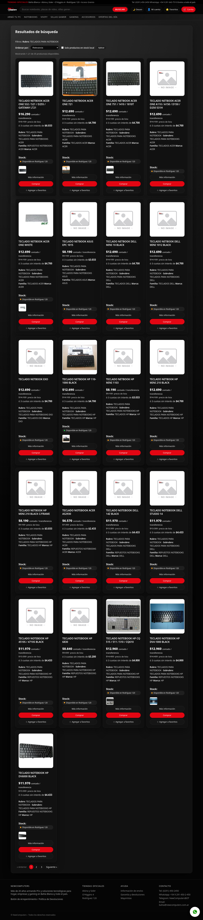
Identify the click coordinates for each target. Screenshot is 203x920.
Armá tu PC (14, 17)
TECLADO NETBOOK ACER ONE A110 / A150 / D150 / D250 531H (165, 104)
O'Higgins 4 (88, 894)
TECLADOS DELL (123, 283)
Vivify (44, 17)
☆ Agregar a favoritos (36, 190)
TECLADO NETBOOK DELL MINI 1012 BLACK (165, 243)
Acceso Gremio (87, 2)
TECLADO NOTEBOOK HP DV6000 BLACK (34, 774)
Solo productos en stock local (77, 47)
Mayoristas (126, 898)
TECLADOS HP (78, 418)
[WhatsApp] (195, 912)
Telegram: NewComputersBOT (174, 898)
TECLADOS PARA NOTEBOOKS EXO (36, 414)
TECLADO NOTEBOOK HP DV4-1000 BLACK (165, 640)
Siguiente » (51, 866)
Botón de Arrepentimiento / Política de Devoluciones (37, 899)
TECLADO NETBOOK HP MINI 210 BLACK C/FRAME (34, 512)
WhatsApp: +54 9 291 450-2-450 (174, 894)
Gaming (74, 17)
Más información (36, 177)
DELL (108, 286)
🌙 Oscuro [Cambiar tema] (137, 9)
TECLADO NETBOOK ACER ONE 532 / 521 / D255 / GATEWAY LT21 (34, 104)
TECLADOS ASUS (79, 279)
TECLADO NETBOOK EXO (33, 379)
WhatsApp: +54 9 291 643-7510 (163, 2)
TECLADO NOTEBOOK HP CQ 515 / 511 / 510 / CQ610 (123, 640)
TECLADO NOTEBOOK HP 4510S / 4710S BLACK (34, 640)
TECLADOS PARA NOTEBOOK (44, 41)
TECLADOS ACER (79, 142)
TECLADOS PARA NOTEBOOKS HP (78, 414)
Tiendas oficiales (18, 2)
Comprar (36, 183)
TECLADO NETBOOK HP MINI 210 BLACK (164, 380)
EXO (21, 421)
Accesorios (88, 17)
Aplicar (101, 48)
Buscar (120, 9)
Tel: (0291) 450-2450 (140, 2)
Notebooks (31, 17)
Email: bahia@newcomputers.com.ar (174, 903)
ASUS (65, 283)
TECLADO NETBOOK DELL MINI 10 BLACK (121, 243)
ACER (34, 149)
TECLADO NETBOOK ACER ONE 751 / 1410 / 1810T (121, 102)
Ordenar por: (22, 47)
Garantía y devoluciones (133, 894)
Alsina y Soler (89, 890)
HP (94, 418)
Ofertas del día (108, 17)
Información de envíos (132, 890)
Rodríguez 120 (89, 898)
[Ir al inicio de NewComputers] (12, 9)
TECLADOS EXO (35, 418)
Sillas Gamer (58, 17)
